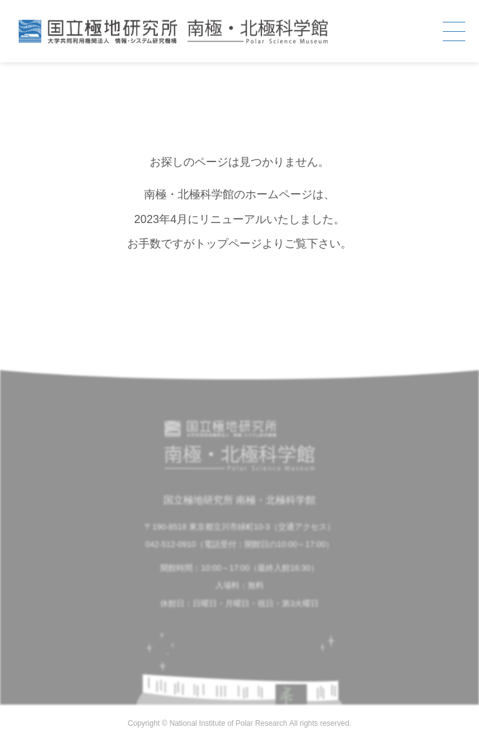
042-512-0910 (170, 544)
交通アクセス (302, 526)
